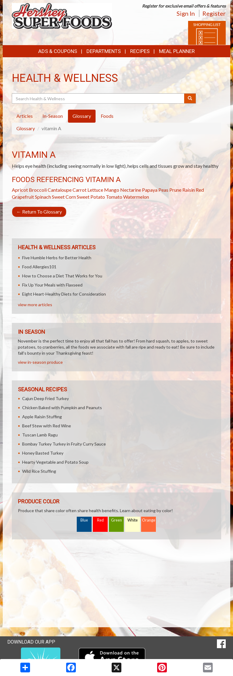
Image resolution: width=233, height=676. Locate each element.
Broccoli (38, 190)
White (132, 520)
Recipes (140, 51)
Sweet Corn (64, 197)
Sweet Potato (91, 197)
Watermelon (136, 197)
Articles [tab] (24, 116)
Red (100, 520)
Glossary (25, 128)
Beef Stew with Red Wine (46, 425)
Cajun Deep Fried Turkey (45, 398)
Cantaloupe (60, 190)
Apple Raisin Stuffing (42, 416)
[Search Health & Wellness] (98, 98)
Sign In (186, 13)
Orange (148, 520)
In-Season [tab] (52, 116)
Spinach (43, 197)
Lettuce (95, 190)
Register (214, 13)
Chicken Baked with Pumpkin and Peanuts (62, 407)
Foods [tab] (107, 116)
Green (116, 520)
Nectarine (130, 190)
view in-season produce (40, 362)
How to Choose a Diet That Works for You (62, 275)
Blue (84, 520)
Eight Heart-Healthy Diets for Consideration (64, 294)
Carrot (79, 190)
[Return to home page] (62, 15)
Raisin (188, 190)
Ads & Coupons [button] (57, 51)
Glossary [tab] (82, 116)
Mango (111, 190)
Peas (163, 190)
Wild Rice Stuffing (39, 471)
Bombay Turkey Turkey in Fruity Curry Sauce (64, 443)
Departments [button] (103, 51)
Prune (175, 190)
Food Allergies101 (39, 266)
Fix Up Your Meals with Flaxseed (52, 284)
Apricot (20, 190)
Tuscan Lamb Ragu (40, 434)
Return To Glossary (39, 211)
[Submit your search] (190, 98)
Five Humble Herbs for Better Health (56, 257)
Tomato (114, 197)
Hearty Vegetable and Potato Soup (55, 462)
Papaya (149, 190)
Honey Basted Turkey (42, 453)
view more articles (35, 304)
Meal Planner (177, 51)
